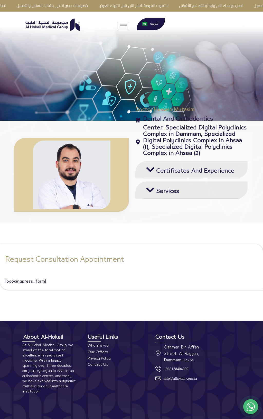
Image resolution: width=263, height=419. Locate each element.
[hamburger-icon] (123, 25)
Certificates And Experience (195, 171)
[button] (191, 169)
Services (167, 191)
